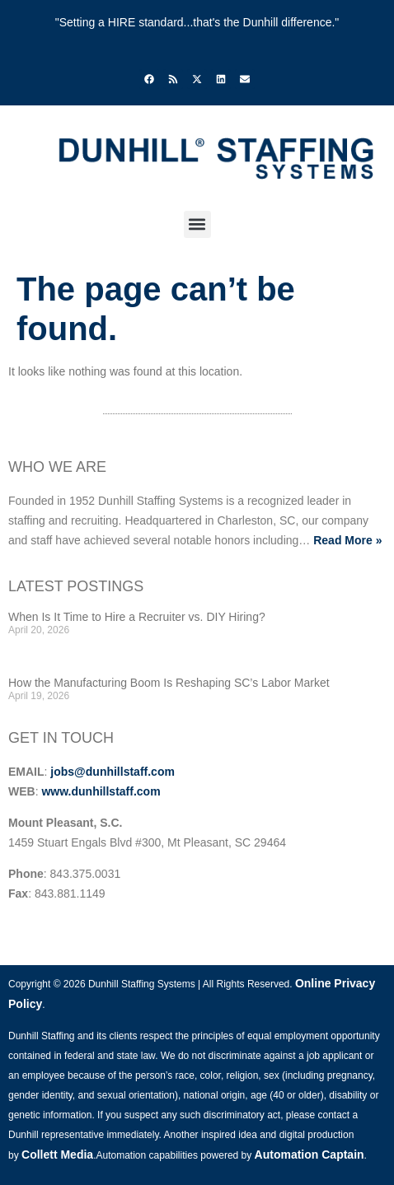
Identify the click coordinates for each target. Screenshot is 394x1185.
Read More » (347, 540)
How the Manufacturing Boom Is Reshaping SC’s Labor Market (169, 682)
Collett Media (57, 1154)
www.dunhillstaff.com (100, 791)
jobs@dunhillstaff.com (112, 771)
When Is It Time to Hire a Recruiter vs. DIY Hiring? (136, 616)
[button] (197, 224)
